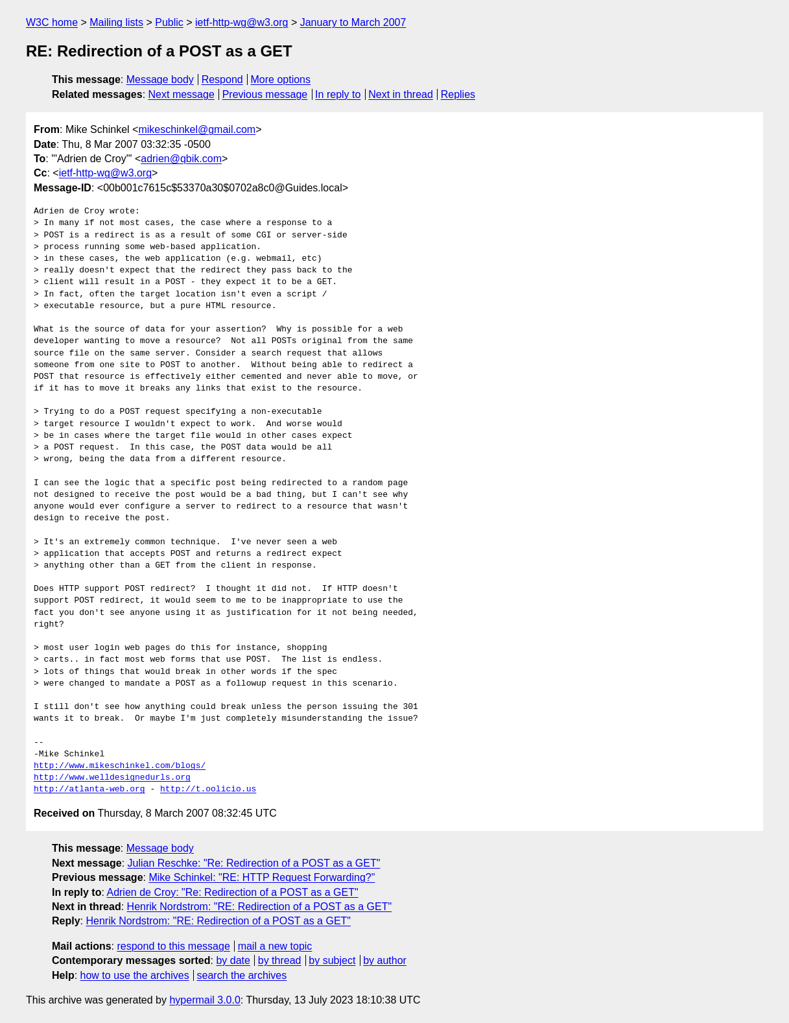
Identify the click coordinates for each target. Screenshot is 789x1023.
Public (169, 22)
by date (233, 960)
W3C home (52, 22)
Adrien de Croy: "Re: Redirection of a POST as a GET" (232, 892)
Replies (458, 94)
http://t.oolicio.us (208, 789)
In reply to (337, 94)
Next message (181, 94)
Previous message (265, 94)
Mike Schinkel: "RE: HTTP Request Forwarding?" (261, 877)
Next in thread (400, 94)
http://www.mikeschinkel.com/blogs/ (120, 766)
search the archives (242, 975)
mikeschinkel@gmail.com (196, 129)
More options (281, 79)
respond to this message (173, 946)
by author (384, 960)
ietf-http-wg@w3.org (241, 22)
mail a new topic (275, 946)
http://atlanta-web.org (89, 789)
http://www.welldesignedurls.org (112, 778)
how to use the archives (134, 975)
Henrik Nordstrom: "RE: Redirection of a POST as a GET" (259, 906)
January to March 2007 (353, 22)
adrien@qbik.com (181, 158)
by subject (332, 960)
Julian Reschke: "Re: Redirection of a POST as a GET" (254, 863)
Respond (222, 79)
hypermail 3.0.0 (204, 999)
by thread (279, 960)
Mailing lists (116, 22)
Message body (160, 79)
